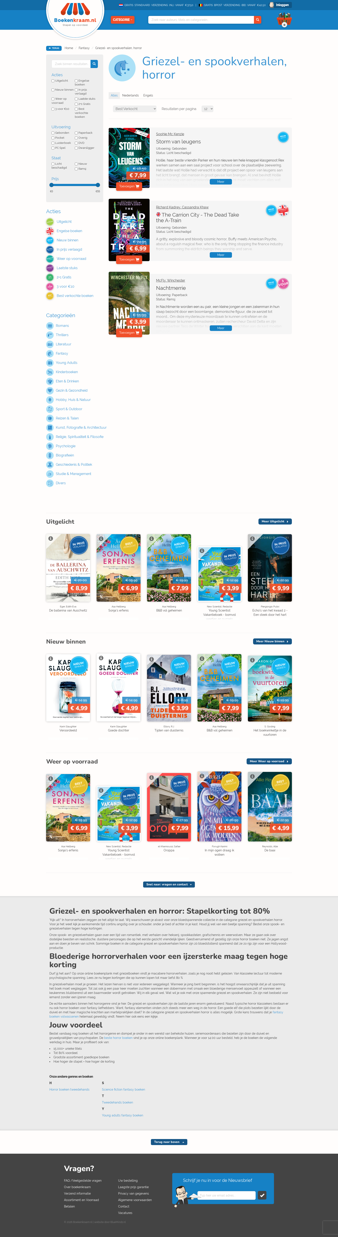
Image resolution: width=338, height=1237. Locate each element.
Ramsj (80, 168)
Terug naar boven (167, 1142)
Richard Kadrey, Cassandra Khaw (182, 207)
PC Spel (59, 147)
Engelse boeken (82, 82)
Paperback (83, 132)
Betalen (69, 1206)
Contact (123, 1206)
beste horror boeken (118, 1038)
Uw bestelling (128, 1180)
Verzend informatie (77, 1193)
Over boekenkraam (77, 1187)
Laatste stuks (85, 98)
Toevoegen (127, 186)
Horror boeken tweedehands (69, 1089)
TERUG (54, 48)
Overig (81, 137)
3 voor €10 (60, 108)
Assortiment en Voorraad (81, 1200)
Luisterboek (61, 142)
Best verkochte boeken (81, 112)
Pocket (58, 137)
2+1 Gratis (82, 104)
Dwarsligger (84, 147)
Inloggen (282, 5)
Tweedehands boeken (117, 1102)
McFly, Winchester (170, 280)
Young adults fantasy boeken (122, 1115)
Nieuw (81, 163)
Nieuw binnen (63, 89)
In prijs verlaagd (81, 91)
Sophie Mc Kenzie (170, 134)
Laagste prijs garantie (133, 1187)
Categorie (122, 20)
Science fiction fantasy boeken (123, 1089)
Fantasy (84, 48)
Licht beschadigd (59, 165)
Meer (220, 181)
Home (69, 48)
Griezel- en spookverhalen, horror (118, 48)
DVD (79, 142)
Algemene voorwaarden (135, 1200)
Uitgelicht (60, 80)
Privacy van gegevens (133, 1193)
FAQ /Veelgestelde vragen (83, 1180)
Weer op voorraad (59, 100)
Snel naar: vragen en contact (167, 884)
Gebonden (60, 132)
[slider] (51, 185)
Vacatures (125, 1213)
